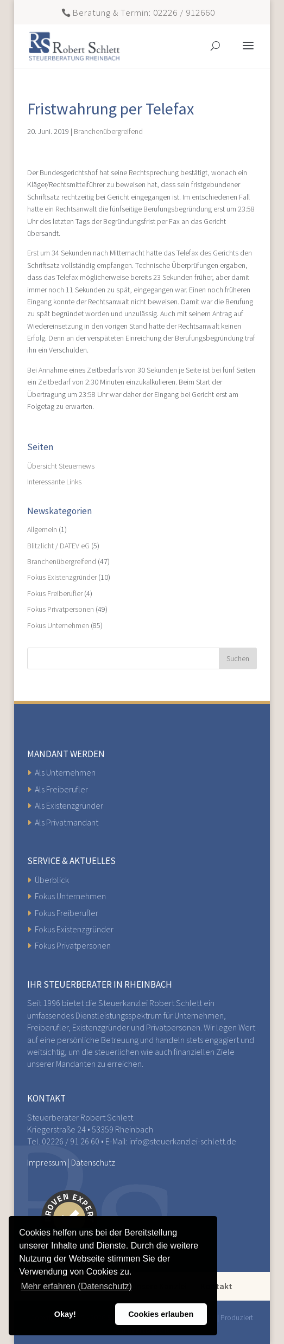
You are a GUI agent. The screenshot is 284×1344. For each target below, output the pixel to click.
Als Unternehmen (65, 772)
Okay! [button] (65, 1314)
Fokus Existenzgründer (62, 577)
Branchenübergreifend (108, 131)
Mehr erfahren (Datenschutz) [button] (76, 1286)
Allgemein (42, 529)
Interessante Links (54, 482)
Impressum (46, 1162)
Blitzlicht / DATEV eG (58, 546)
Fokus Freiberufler (55, 593)
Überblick (52, 879)
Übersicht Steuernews (60, 466)
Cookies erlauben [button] (160, 1314)
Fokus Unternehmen (58, 625)
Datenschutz (93, 1162)
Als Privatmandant (66, 822)
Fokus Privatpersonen (60, 609)
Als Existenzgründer (69, 805)
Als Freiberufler (61, 789)
